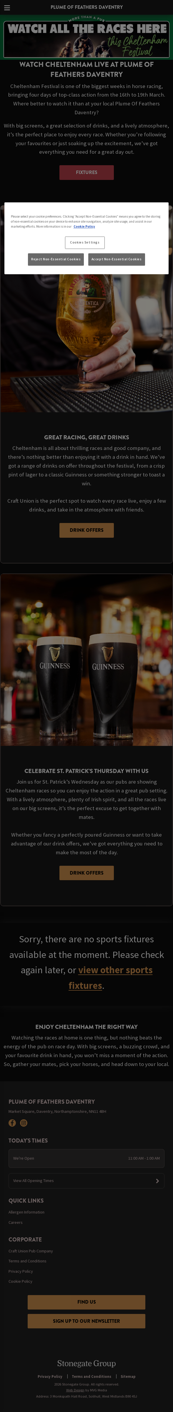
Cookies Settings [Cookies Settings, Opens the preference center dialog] (84, 243)
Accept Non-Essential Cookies (117, 259)
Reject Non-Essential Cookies (56, 259)
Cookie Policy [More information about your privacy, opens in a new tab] (84, 227)
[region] (86, 238)
